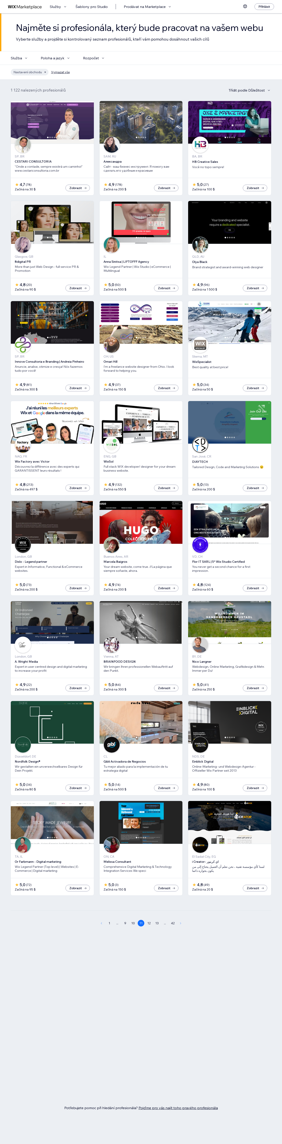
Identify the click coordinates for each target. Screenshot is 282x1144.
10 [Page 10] (133, 923)
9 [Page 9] (125, 923)
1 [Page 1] (109, 923)
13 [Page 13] (157, 923)
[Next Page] (180, 923)
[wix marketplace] (25, 6)
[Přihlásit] (264, 6)
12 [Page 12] (149, 923)
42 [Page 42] (173, 923)
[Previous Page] (101, 923)
